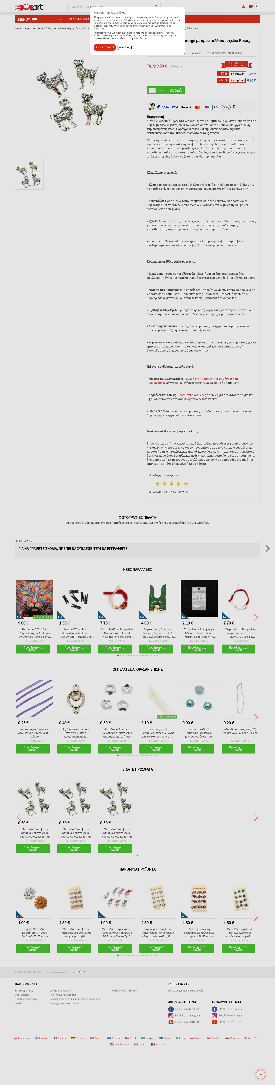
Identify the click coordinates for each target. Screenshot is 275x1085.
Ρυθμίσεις (124, 47)
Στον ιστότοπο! (105, 47)
